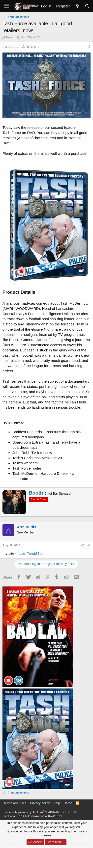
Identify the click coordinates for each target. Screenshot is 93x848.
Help (56, 803)
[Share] (89, 47)
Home (67, 803)
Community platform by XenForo (40, 812)
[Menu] (7, 6)
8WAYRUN (55, 816)
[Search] (87, 6)
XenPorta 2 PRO (13, 816)
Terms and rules (14, 803)
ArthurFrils (26, 527)
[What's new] (77, 6)
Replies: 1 (30, 47)
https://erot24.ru (31, 553)
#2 (89, 545)
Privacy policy (40, 803)
